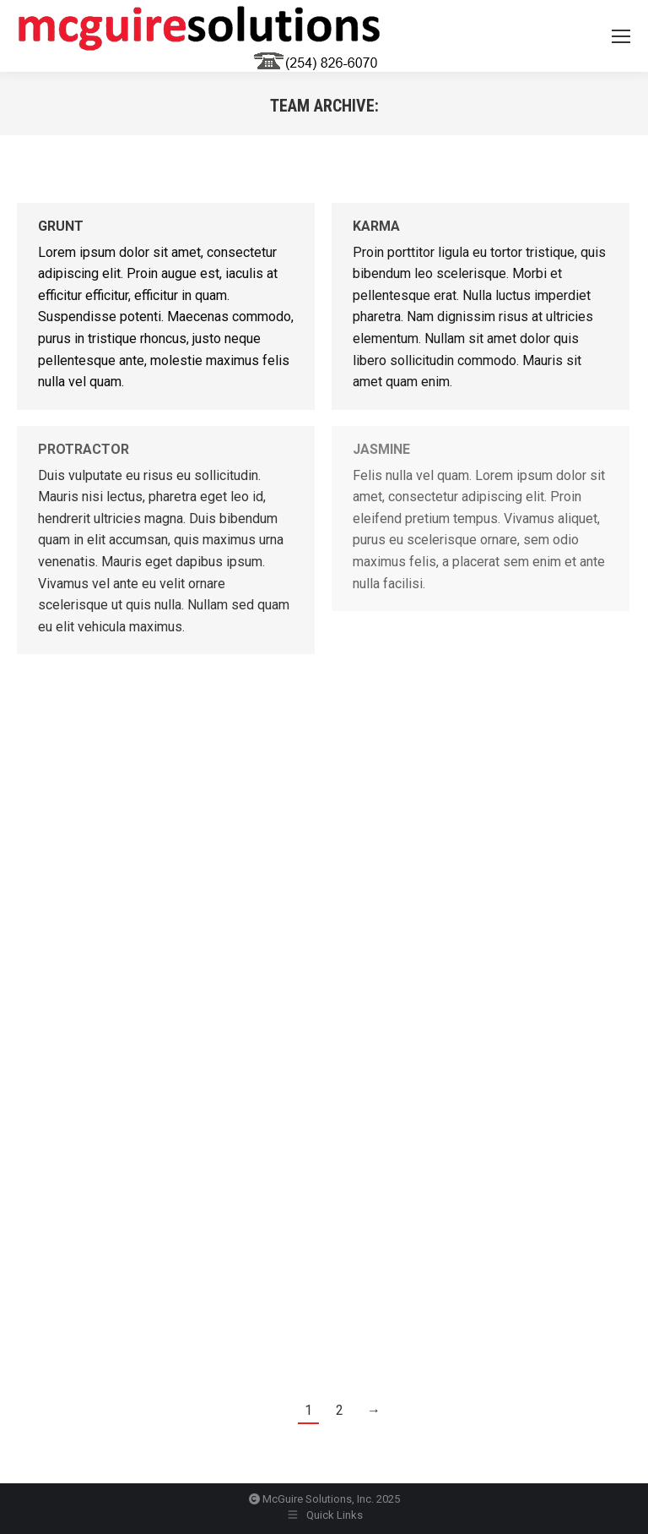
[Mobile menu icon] (621, 36)
